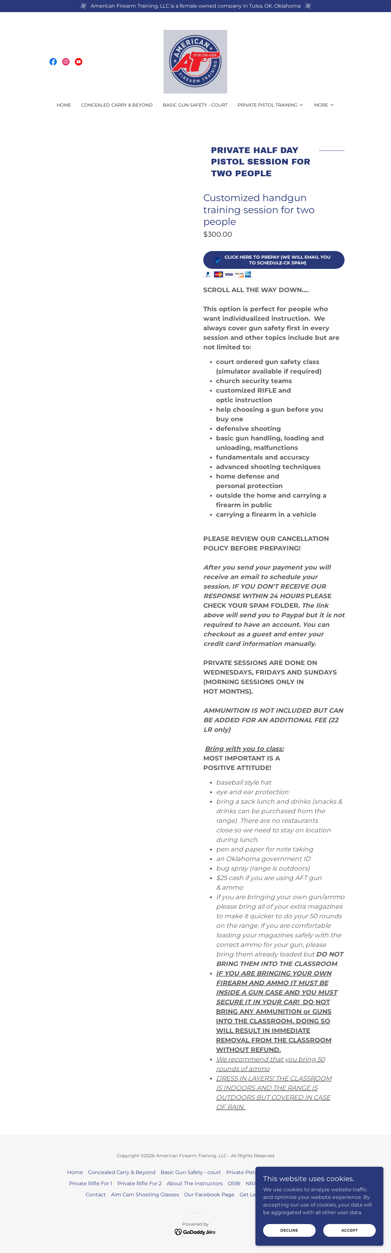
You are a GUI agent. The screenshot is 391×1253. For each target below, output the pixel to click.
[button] (271, 105)
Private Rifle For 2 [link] (139, 1183)
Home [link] (64, 105)
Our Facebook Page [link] (209, 1195)
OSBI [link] (234, 1183)
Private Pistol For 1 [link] (249, 1172)
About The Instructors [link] (195, 1183)
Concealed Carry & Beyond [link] (117, 105)
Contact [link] (96, 1195)
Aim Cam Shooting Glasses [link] (145, 1195)
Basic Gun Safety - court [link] (195, 105)
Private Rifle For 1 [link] (90, 1183)
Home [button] (75, 1172)
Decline (290, 1234)
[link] (53, 61)
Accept (350, 1234)
